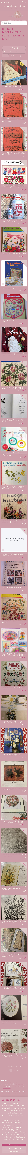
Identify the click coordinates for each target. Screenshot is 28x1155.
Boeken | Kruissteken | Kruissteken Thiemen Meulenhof (13, 621)
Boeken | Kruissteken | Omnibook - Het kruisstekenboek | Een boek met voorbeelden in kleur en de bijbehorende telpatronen (14, 654)
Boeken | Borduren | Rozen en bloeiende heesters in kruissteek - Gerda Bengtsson (13, 388)
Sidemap (22, 6)
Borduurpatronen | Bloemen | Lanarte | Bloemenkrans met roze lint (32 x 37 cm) (13, 822)
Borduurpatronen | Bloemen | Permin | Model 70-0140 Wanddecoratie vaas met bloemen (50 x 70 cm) (14, 888)
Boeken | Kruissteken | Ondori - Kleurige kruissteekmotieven (12, 688)
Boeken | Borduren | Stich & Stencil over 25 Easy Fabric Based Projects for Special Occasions (13, 420)
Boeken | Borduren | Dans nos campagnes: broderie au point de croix (13, 221)
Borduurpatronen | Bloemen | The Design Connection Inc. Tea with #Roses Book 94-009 (13, 988)
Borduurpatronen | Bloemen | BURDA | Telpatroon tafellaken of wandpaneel (12, 722)
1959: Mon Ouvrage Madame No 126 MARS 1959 (13, 87)
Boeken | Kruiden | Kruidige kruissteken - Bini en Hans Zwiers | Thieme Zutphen (14, 521)
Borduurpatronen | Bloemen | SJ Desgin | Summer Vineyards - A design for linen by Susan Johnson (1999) (13, 955)
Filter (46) (14, 48)
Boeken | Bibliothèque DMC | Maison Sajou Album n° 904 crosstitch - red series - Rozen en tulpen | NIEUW (14, 120)
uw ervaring (14, 1086)
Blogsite (14, 9)
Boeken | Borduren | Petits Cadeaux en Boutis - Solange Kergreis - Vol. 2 (14, 354)
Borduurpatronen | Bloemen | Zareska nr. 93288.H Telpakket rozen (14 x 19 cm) (13, 1022)
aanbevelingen (19, 1084)
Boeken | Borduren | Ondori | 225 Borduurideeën (10, 321)
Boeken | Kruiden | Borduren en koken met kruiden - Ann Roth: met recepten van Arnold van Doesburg (14, 487)
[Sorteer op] (14, 51)
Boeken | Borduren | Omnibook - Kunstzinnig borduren (14, 254)
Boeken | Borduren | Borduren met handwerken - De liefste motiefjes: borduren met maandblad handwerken (14, 187)
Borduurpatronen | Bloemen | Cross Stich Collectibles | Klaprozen (13, 788)
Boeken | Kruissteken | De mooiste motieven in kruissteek (13, 588)
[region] (14, 1122)
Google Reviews (7, 1088)
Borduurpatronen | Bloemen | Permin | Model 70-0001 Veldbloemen (14, 855)
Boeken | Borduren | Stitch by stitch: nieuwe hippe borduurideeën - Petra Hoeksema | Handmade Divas (13, 454)
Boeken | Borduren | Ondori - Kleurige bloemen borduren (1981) (12, 287)
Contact (14, 6)
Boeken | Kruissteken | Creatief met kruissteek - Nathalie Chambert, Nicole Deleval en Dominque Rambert (12, 554)
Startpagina (7, 6)
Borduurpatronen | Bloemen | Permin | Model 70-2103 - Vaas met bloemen (14, 922)
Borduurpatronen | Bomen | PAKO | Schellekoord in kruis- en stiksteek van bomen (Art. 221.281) (12, 1055)
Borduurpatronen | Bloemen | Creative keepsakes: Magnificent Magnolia (12, 755)
